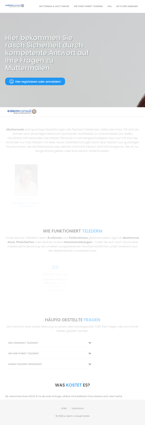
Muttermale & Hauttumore (54, 6)
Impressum (78, 408)
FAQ (109, 6)
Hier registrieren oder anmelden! (35, 81)
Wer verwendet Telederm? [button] (50, 343)
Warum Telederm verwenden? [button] (50, 364)
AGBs (64, 408)
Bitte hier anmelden (127, 6)
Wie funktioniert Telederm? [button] (50, 353)
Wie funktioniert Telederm (88, 6)
